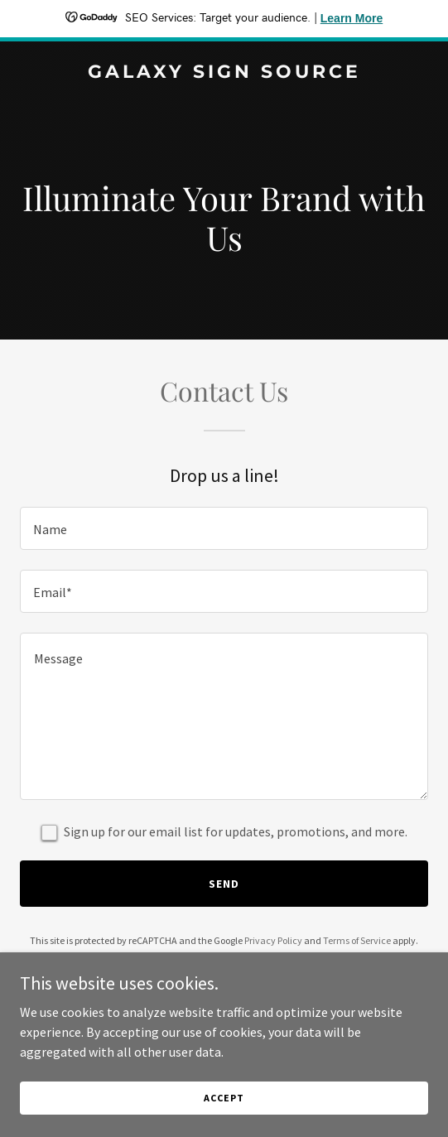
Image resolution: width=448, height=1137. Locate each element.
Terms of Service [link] (357, 940)
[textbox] (224, 528)
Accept (223, 1109)
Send (224, 883)
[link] (224, 73)
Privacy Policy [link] (273, 940)
